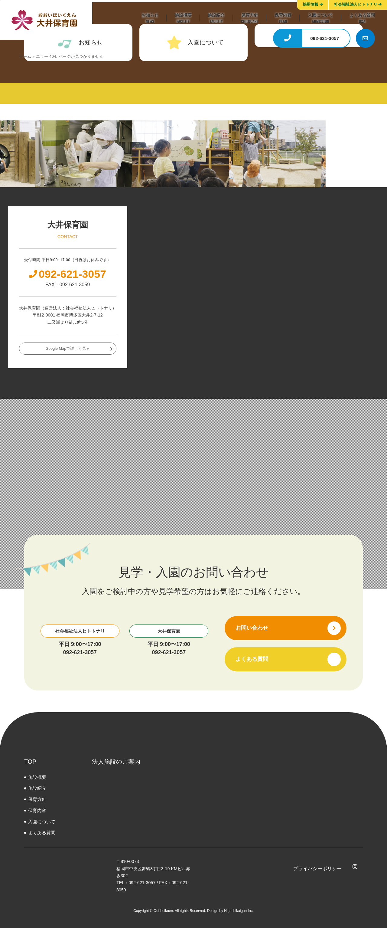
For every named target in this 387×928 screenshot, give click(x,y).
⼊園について (41, 821)
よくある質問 (41, 832)
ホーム (25, 56)
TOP (30, 761)
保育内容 (37, 810)
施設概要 (37, 777)
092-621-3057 (80, 652)
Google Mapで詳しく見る (68, 348)
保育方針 (37, 799)
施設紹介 (37, 788)
